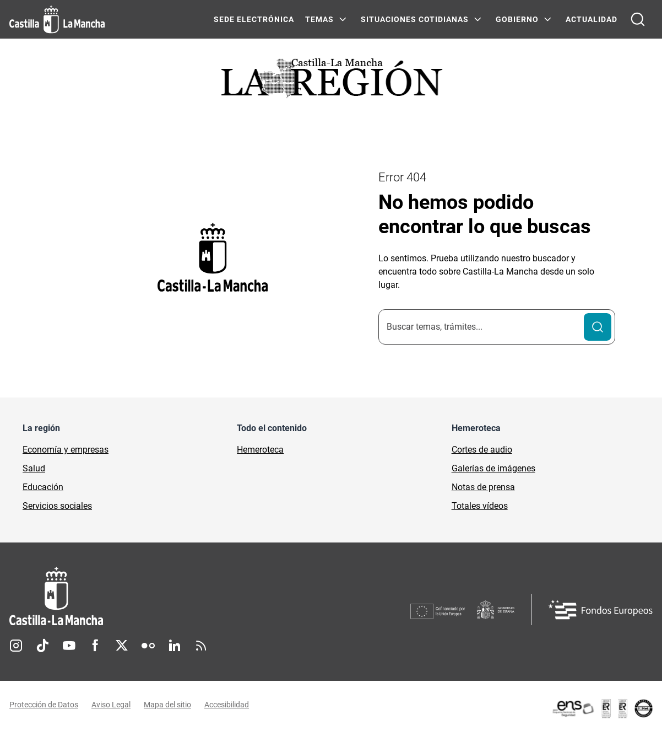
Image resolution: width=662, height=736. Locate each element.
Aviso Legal (111, 704)
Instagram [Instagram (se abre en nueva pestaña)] (16, 645)
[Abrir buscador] (638, 19)
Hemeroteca (260, 449)
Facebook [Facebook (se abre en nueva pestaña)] (95, 645)
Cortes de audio (482, 449)
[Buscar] (597, 327)
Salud (34, 468)
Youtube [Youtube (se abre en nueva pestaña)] (69, 645)
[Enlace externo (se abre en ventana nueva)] (602, 708)
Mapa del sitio (167, 704)
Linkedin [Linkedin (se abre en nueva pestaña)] (174, 645)
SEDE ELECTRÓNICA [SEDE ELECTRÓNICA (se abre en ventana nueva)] (254, 19)
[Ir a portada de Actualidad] (331, 81)
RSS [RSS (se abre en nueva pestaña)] (201, 645)
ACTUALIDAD (591, 19)
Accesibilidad (226, 704)
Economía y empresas (65, 449)
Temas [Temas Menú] (319, 19)
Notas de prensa (483, 487)
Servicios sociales (57, 506)
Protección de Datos (43, 704)
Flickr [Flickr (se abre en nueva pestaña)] (148, 645)
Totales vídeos (480, 506)
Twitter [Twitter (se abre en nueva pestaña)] (121, 645)
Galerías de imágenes (493, 468)
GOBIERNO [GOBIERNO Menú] (517, 19)
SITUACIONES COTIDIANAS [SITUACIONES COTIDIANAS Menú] (415, 19)
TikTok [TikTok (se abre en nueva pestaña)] (42, 645)
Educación (43, 487)
